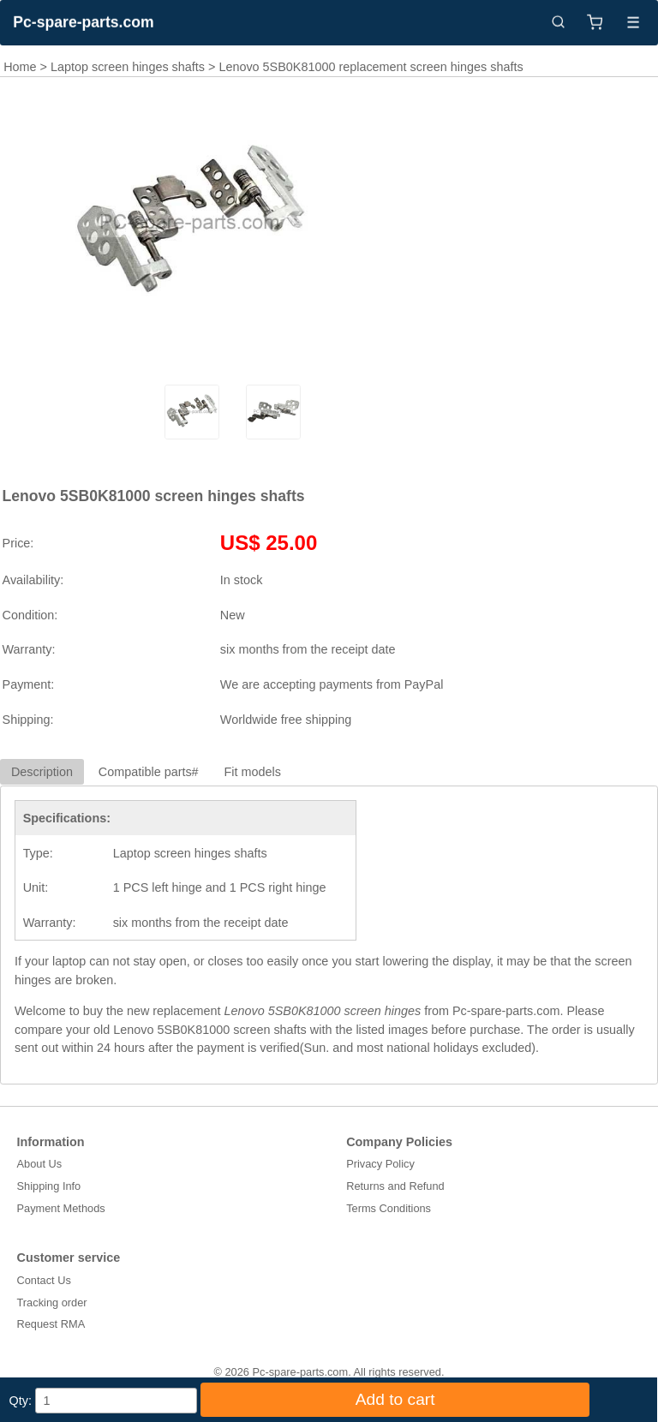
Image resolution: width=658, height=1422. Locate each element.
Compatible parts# (149, 772)
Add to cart (395, 1399)
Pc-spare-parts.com (83, 22)
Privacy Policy (380, 1163)
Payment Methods (61, 1208)
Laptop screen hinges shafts (128, 67)
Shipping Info (49, 1186)
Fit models (252, 772)
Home (19, 67)
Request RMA (51, 1323)
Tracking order (52, 1302)
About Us (40, 1163)
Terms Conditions (388, 1208)
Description (42, 772)
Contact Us (44, 1280)
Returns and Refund (395, 1186)
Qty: (20, 1400)
